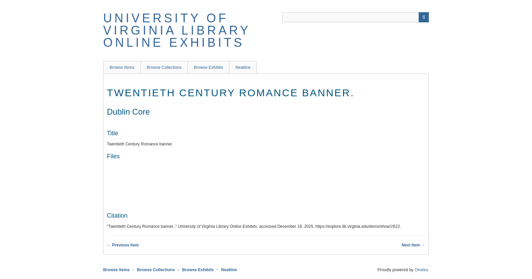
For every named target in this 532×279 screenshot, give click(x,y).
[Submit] (424, 17)
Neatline (242, 67)
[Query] (355, 17)
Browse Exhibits (208, 67)
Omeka (421, 269)
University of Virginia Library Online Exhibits (176, 30)
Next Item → (413, 245)
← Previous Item (123, 245)
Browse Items (122, 67)
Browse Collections (164, 67)
